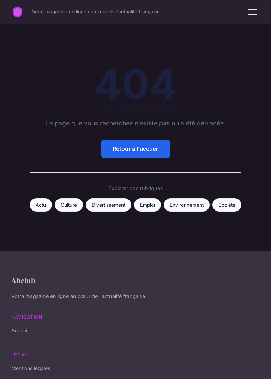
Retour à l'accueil (136, 148)
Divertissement (108, 205)
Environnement (187, 205)
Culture (69, 205)
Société (226, 205)
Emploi (147, 205)
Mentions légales (30, 368)
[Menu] (253, 12)
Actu (41, 205)
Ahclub (23, 280)
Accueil (19, 330)
